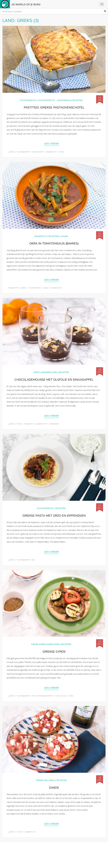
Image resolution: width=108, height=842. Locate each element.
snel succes (60, 695)
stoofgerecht (34, 287)
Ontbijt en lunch (45, 780)
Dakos (54, 788)
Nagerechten (49, 372)
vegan (46, 287)
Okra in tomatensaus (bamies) (54, 243)
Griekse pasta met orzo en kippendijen (54, 516)
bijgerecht (13, 287)
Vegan (64, 236)
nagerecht (28, 423)
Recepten (77, 100)
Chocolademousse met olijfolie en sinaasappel (54, 380)
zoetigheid (54, 423)
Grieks (11, 151)
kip (33, 559)
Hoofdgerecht (28, 100)
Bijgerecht (40, 236)
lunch (19, 831)
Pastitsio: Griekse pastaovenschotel (54, 107)
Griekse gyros (54, 652)
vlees (61, 151)
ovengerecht (37, 151)
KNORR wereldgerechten (45, 644)
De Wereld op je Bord (26, 4)
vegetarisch (51, 151)
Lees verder (51, 143)
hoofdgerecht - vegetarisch (54, 100)
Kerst (37, 372)
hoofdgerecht (23, 151)
